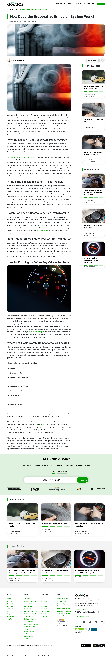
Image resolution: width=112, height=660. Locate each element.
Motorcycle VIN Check (31, 624)
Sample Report (11, 604)
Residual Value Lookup (31, 611)
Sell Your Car (60, 4)
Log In (9, 614)
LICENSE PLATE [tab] (62, 472)
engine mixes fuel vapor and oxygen (23, 157)
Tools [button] (70, 4)
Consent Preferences (63, 616)
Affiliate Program (12, 609)
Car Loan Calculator (30, 619)
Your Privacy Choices (63, 608)
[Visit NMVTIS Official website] (61, 621)
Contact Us (10, 616)
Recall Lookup (28, 609)
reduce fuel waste (42, 230)
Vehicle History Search (31, 601)
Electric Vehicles (46, 614)
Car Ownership (45, 604)
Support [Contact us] (87, 4)
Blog (42, 599)
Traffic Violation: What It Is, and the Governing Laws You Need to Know (93, 192)
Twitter (102, 60)
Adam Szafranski (18, 60)
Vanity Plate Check (29, 627)
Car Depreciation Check (31, 614)
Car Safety (44, 616)
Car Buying (44, 601)
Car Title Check (28, 621)
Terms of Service (62, 599)
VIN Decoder (28, 606)
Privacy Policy (61, 601)
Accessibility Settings (84, 616)
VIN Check (79, 4)
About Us (10, 601)
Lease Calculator (29, 616)
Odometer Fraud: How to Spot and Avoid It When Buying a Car (92, 260)
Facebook (99, 60)
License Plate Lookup (30, 604)
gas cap (42, 424)
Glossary (10, 606)
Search (84, 480)
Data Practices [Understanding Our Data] (45, 611)
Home (9, 599)
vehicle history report (36, 332)
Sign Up (100, 4)
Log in (93, 4)
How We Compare (46, 609)
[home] (16, 4)
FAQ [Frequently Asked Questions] (8, 611)
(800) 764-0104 (82, 609)
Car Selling (44, 606)
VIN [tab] (53, 472)
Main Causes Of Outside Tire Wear (55, 524)
